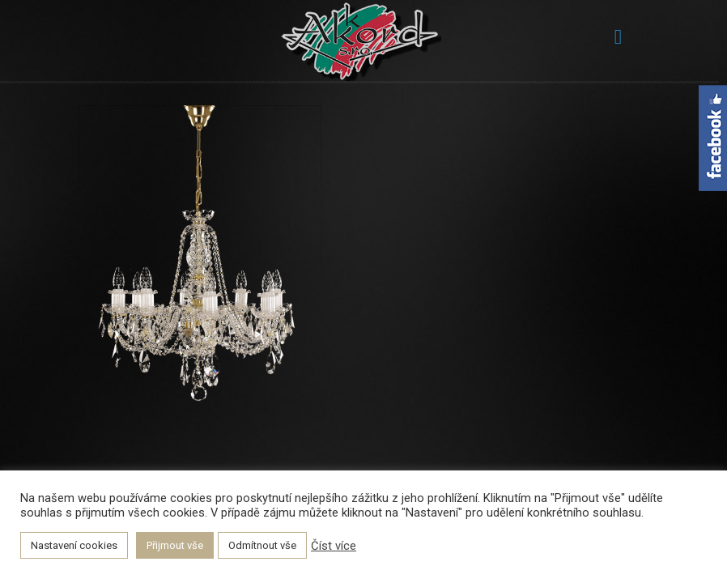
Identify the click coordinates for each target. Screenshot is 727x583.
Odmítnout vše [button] (262, 545)
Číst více (333, 545)
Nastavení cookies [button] (74, 545)
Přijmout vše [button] (175, 545)
